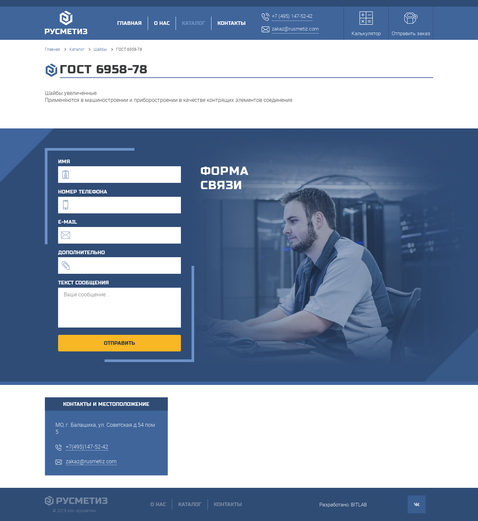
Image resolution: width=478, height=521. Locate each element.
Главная (129, 23)
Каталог (76, 49)
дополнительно (81, 253)
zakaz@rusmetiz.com (91, 461)
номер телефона (82, 192)
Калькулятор (366, 24)
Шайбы (100, 49)
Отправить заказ (411, 24)
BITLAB (359, 504)
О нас (162, 23)
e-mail (67, 222)
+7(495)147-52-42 (87, 446)
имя (64, 162)
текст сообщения (83, 283)
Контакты (231, 23)
